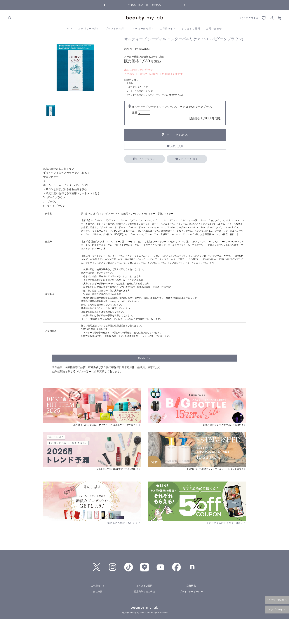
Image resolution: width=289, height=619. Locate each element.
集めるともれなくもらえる (124, 523)
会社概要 (97, 591)
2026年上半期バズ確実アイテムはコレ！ (119, 469)
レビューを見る (144, 158)
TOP (70, 28)
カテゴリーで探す (89, 28)
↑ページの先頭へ (277, 599)
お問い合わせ (214, 28)
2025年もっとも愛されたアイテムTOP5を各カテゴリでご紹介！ (107, 425)
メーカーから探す (143, 28)
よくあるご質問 (191, 28)
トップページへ (277, 609)
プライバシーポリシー (191, 591)
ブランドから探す (116, 28)
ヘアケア (131, 87)
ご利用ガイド (168, 28)
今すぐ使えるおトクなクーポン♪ (226, 523)
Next (181, 4)
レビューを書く (186, 158)
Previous (107, 4)
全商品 (130, 83)
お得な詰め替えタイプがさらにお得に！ (224, 425)
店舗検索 (191, 585)
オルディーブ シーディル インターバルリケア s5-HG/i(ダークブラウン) (177, 113)
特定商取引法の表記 (144, 591)
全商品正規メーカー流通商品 (144, 5)
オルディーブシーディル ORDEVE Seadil (164, 95)
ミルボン (150, 91)
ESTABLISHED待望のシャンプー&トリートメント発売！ (216, 469)
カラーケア (143, 87)
